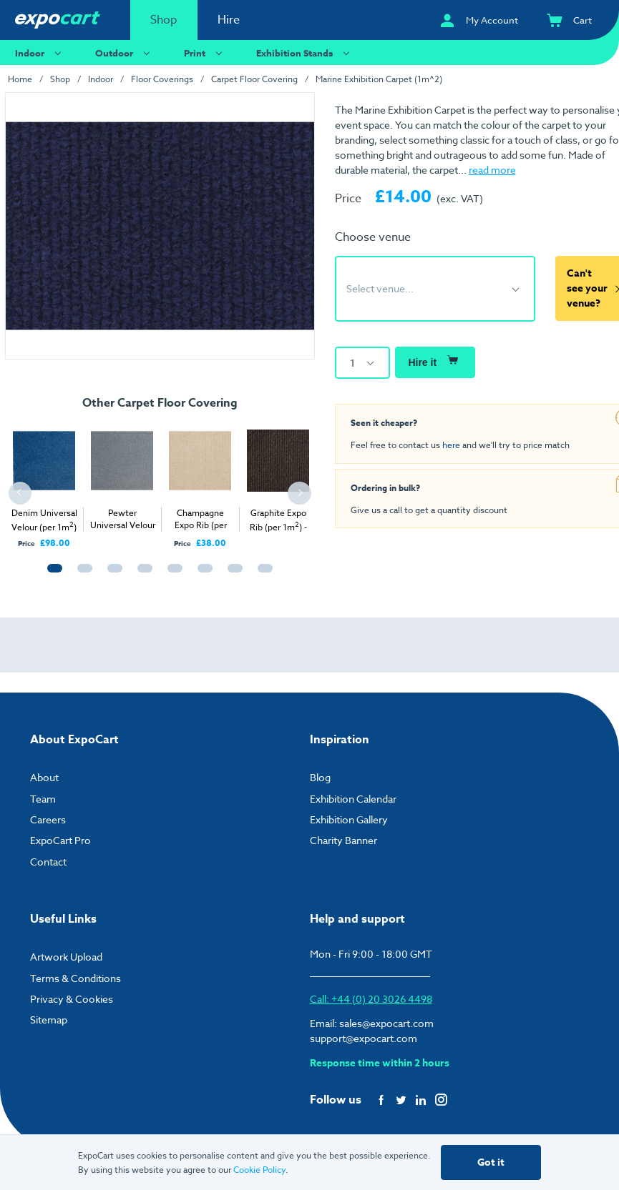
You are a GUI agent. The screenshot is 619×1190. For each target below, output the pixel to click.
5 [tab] (171, 574)
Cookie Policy (259, 1170)
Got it (491, 1162)
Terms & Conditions (75, 978)
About (44, 777)
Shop (163, 20)
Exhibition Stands (305, 52)
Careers (48, 819)
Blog (320, 777)
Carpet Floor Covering (254, 79)
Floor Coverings (162, 79)
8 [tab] (262, 574)
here (451, 444)
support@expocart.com (363, 1038)
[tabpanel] (44, 483)
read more (492, 170)
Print (205, 52)
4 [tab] (141, 574)
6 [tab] (202, 574)
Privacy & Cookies (71, 999)
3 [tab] (111, 574)
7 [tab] (232, 574)
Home (20, 79)
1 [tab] (51, 574)
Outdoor (124, 52)
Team (43, 798)
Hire (229, 20)
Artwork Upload (66, 956)
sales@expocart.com (386, 1023)
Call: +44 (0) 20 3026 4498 (371, 999)
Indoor (40, 52)
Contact (48, 861)
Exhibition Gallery (349, 819)
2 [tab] (81, 574)
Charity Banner (343, 840)
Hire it (434, 359)
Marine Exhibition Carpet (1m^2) (379, 79)
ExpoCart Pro (60, 840)
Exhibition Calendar (353, 798)
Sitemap (48, 1019)
